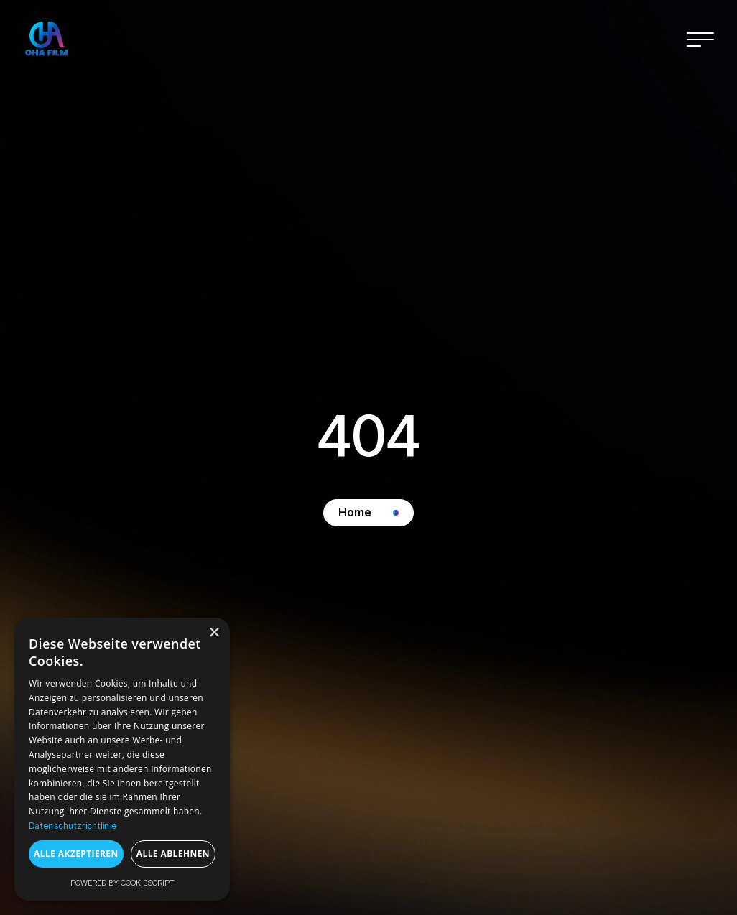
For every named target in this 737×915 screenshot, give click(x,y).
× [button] (213, 633)
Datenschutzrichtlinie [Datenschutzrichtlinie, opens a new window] (72, 825)
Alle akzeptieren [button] (76, 853)
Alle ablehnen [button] (173, 853)
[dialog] (122, 759)
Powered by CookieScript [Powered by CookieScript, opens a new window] (122, 883)
